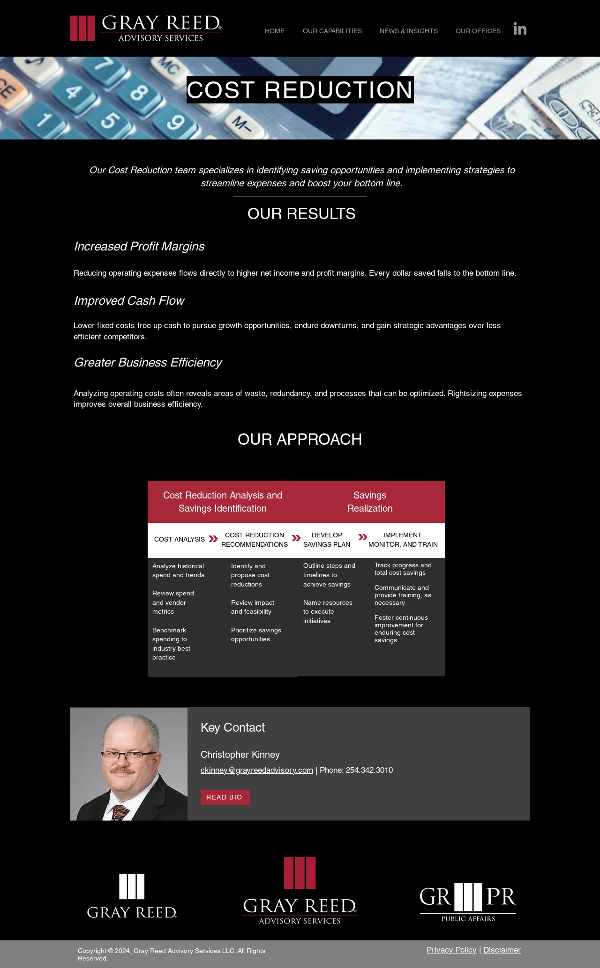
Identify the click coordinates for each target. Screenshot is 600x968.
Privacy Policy (452, 949)
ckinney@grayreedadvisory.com (257, 770)
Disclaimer (502, 949)
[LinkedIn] (520, 28)
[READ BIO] (225, 797)
